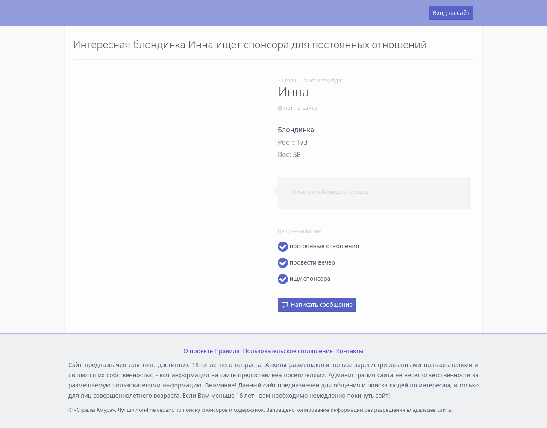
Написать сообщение (317, 304)
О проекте (198, 351)
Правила (227, 351)
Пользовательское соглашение (288, 351)
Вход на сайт (451, 13)
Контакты (349, 351)
